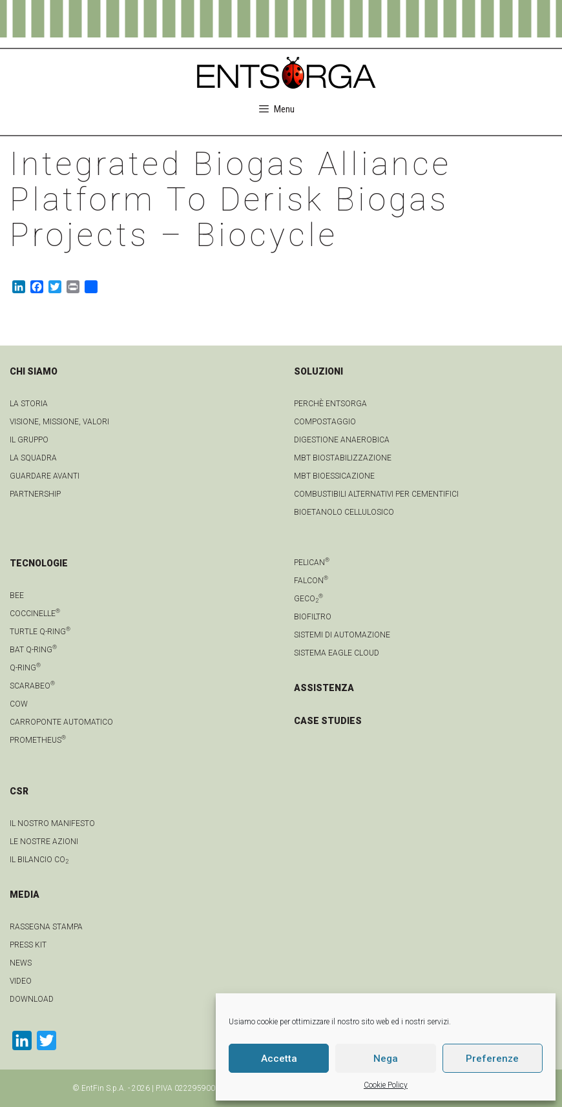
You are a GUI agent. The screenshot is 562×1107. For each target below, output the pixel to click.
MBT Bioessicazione (334, 476)
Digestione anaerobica (342, 439)
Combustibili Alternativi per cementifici (376, 494)
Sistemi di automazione (342, 634)
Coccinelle (35, 613)
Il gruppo (29, 439)
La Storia (29, 403)
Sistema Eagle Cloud (336, 652)
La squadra (33, 457)
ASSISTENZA (324, 688)
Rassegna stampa (46, 926)
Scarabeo (32, 685)
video (21, 981)
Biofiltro (312, 616)
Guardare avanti (44, 476)
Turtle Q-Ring (40, 631)
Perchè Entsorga (330, 403)
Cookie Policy (386, 1085)
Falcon (311, 580)
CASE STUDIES (328, 721)
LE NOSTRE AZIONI (44, 841)
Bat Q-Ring (33, 649)
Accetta (279, 1058)
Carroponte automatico (61, 722)
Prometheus (38, 740)
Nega (385, 1058)
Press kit (28, 944)
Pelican (311, 562)
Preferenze (492, 1058)
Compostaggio (325, 421)
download (32, 999)
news (21, 962)
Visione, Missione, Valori (59, 421)
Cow (19, 704)
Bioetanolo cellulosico (344, 512)
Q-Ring (25, 667)
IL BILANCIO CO (39, 859)
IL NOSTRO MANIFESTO (52, 823)
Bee (17, 595)
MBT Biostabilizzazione (342, 457)
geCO (308, 598)
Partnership (35, 494)
